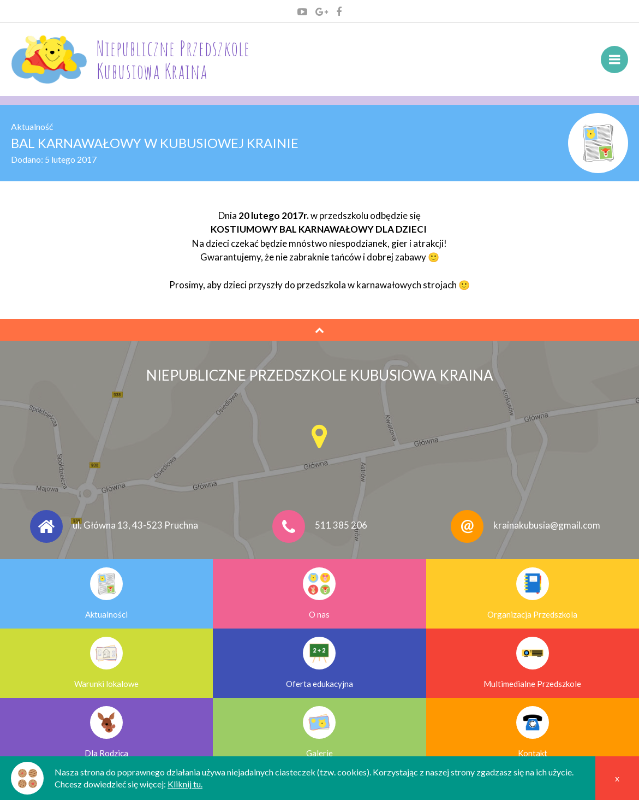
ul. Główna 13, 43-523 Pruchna (135, 525)
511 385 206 (341, 525)
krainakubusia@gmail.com (546, 525)
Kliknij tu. (185, 784)
